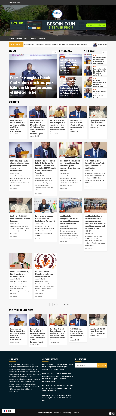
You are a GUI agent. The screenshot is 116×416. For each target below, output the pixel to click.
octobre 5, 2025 (64, 226)
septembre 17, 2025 (40, 279)
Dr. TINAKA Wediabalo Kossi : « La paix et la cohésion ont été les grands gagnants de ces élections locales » (99, 86)
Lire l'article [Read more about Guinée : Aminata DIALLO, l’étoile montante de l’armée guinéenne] (13, 296)
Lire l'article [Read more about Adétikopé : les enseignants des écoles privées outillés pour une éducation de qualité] (63, 241)
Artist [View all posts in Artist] (12, 74)
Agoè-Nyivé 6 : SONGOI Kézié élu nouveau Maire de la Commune (97, 122)
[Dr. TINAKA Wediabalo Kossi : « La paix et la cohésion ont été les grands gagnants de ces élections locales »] (88, 82)
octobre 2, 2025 (89, 233)
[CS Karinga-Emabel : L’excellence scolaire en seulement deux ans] (45, 261)
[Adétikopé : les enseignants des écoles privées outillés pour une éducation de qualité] (70, 205)
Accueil (11, 38)
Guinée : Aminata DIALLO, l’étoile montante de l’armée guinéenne (19, 274)
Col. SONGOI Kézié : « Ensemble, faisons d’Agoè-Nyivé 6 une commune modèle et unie (99, 97)
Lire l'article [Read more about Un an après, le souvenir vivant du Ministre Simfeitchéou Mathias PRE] (38, 239)
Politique (41, 38)
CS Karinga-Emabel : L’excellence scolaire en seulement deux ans (44, 274)
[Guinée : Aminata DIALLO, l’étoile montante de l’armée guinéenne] (20, 261)
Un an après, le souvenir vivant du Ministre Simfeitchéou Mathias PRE (45, 218)
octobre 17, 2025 (55, 134)
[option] (33, 76)
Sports (33, 38)
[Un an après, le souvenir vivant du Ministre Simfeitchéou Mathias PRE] (45, 205)
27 (64, 304)
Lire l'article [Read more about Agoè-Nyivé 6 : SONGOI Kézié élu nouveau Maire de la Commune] (13, 236)
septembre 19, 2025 (15, 279)
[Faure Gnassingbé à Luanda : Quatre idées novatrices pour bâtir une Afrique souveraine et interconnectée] (88, 59)
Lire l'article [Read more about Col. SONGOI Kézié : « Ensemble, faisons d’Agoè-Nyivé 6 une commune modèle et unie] (88, 186)
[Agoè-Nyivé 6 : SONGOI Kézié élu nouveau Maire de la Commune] (98, 112)
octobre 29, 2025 (15, 96)
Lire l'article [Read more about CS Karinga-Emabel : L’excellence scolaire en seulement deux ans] (38, 296)
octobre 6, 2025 (39, 223)
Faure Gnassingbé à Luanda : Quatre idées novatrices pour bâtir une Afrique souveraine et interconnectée (58, 45)
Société (19, 38)
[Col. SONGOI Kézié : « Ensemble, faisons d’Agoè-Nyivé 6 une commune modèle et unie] (88, 93)
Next (68, 304)
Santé (26, 38)
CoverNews (64, 413)
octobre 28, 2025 (65, 96)
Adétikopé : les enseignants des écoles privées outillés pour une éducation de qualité (69, 220)
